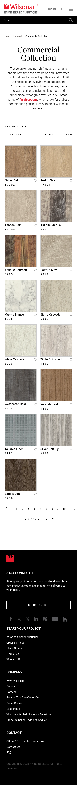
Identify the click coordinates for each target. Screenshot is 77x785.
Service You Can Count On (22, 697)
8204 (9, 408)
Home (8, 36)
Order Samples (15, 642)
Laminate (18, 36)
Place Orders (14, 648)
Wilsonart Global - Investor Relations (28, 714)
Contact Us (13, 747)
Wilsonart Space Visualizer (22, 637)
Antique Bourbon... (17, 270)
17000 (10, 229)
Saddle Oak (12, 494)
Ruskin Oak (47, 180)
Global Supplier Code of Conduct (26, 720)
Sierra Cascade (50, 314)
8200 (44, 363)
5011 (44, 274)
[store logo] (21, 9)
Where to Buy (14, 659)
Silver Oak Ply (49, 449)
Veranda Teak (49, 404)
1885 (9, 318)
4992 (9, 453)
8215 (9, 274)
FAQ (8, 752)
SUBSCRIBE (38, 605)
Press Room (14, 703)
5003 (9, 363)
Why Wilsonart (15, 680)
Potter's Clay (48, 270)
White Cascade (14, 359)
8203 (44, 453)
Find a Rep (12, 654)
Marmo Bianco (14, 314)
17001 (45, 184)
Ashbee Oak (13, 225)
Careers (11, 692)
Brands (10, 686)
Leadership (13, 708)
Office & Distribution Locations (25, 741)
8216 (44, 229)
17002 (10, 184)
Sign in (51, 9)
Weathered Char (15, 404)
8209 (44, 408)
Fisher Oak (12, 180)
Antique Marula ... (52, 225)
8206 (9, 498)
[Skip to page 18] (58, 509)
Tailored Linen (14, 449)
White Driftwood (51, 359)
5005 (44, 318)
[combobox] (38, 20)
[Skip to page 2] (22, 509)
